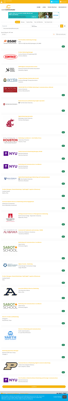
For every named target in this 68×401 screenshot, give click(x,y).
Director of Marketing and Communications (29, 329)
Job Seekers (54, 2)
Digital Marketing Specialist (25, 116)
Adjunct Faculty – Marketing (25, 264)
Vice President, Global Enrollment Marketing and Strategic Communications (38, 378)
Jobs (44, 7)
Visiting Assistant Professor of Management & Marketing (33, 213)
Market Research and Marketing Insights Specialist (31, 100)
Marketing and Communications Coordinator (30, 164)
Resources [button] (62, 7)
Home (38, 7)
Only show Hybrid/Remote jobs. (11, 28)
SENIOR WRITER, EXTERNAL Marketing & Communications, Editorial (35, 87)
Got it (64, 396)
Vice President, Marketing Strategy (27, 39)
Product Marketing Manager (25, 52)
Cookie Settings (57, 396)
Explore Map (29, 22)
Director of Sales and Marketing (10, 316)
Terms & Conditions (13, 393)
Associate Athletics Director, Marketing (28, 288)
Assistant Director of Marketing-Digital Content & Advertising (34, 363)
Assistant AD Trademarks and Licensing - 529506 (30, 230)
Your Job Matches (38, 22)
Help (3, 393)
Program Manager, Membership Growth (28, 78)
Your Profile (52, 7)
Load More (34, 386)
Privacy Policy (24, 393)
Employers (63, 2)
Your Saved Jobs (48, 22)
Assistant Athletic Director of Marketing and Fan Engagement (18, 201)
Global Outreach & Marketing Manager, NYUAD (30, 151)
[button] (64, 26)
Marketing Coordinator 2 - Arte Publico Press (29, 138)
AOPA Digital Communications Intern (27, 66)
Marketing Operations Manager (10, 350)
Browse (23, 22)
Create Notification (61, 34)
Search (17, 22)
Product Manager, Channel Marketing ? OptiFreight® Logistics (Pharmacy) (21, 189)
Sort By (3, 34)
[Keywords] (16, 26)
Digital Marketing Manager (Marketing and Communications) (34, 177)
